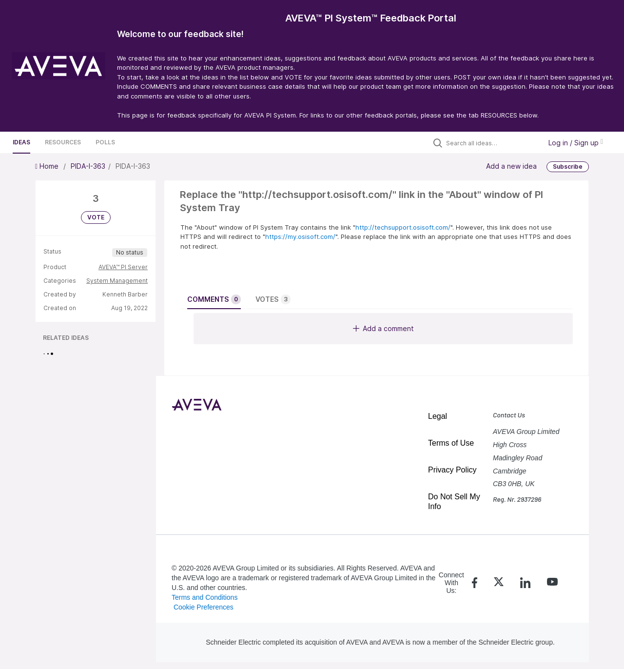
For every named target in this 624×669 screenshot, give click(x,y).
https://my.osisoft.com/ (300, 236)
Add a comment (383, 328)
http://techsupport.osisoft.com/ (402, 227)
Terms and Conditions (204, 597)
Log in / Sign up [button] (575, 142)
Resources (63, 142)
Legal (437, 416)
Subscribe (568, 166)
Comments (214, 299)
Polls (105, 142)
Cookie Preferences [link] (204, 607)
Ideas (21, 142)
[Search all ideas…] (491, 143)
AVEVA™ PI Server (123, 267)
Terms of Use (451, 443)
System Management (117, 280)
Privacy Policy (452, 470)
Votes (273, 299)
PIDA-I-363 (88, 166)
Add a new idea (511, 166)
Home (47, 166)
